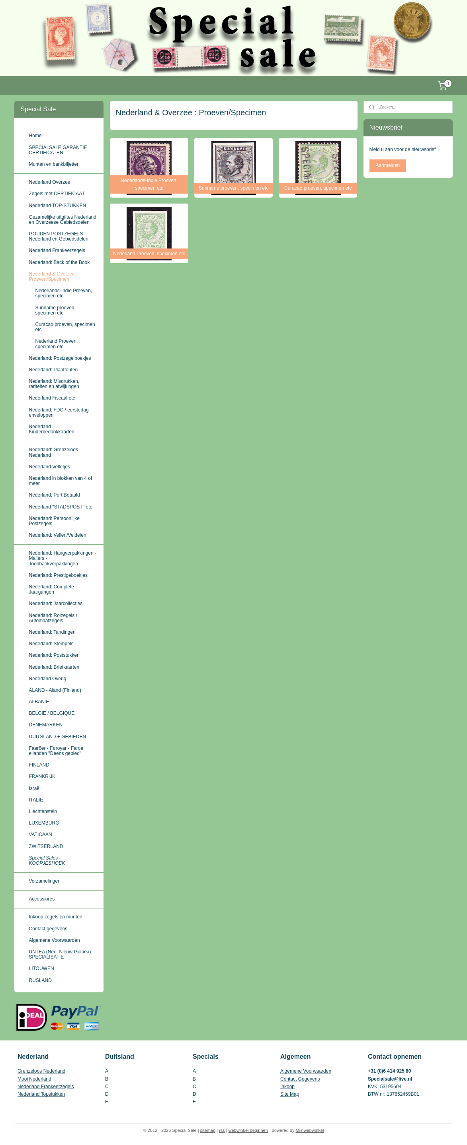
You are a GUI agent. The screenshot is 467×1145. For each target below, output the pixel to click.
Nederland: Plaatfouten (53, 370)
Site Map (289, 1094)
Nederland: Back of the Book (59, 262)
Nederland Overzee (49, 182)
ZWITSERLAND (46, 846)
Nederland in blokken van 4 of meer (60, 480)
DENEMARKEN (46, 725)
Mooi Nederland (34, 1079)
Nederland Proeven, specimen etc (56, 343)
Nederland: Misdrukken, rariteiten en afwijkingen (54, 383)
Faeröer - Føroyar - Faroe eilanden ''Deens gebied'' (56, 750)
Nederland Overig (47, 678)
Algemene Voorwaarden (54, 940)
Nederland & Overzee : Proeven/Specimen (53, 276)
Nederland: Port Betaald (54, 495)
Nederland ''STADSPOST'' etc (60, 507)
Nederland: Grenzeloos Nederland (53, 452)
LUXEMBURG (44, 823)
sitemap (208, 1130)
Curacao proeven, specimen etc (65, 327)
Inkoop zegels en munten (55, 917)
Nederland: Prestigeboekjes (58, 575)
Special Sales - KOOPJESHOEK (47, 860)
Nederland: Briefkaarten (54, 667)
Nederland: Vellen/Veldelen (57, 535)
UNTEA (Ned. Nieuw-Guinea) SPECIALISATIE (60, 954)
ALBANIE (39, 701)
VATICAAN (40, 834)
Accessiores (42, 899)
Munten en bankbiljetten (54, 164)
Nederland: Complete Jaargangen (51, 589)
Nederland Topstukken (41, 1094)
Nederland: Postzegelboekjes (60, 358)
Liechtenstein (43, 811)
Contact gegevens (48, 929)
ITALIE (36, 800)
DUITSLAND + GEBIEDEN (57, 736)
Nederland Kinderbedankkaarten (51, 429)
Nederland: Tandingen (52, 632)
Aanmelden (388, 165)
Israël (34, 788)
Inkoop (287, 1086)
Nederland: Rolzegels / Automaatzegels (53, 618)
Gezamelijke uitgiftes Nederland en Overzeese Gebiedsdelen (62, 219)
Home (35, 135)
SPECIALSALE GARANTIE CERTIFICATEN (58, 150)
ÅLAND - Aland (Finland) (55, 690)
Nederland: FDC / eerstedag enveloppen (58, 412)
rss (222, 1130)
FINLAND (39, 765)
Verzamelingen (44, 881)
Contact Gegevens (300, 1079)
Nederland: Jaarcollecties (55, 603)
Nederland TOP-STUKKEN (57, 205)
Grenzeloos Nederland (41, 1071)
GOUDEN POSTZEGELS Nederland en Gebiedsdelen (58, 236)
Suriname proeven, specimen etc (55, 310)
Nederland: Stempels (51, 643)
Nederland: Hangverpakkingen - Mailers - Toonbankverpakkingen (62, 558)
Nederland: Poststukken (54, 655)
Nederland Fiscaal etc (52, 398)
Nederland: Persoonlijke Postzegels (54, 521)
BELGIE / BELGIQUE (51, 713)
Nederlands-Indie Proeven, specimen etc (63, 293)
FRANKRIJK (42, 776)
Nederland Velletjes (49, 467)
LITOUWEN (41, 968)
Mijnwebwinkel (310, 1130)
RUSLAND (40, 980)
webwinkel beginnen (248, 1130)
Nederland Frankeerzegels (57, 250)
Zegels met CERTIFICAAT (56, 193)
